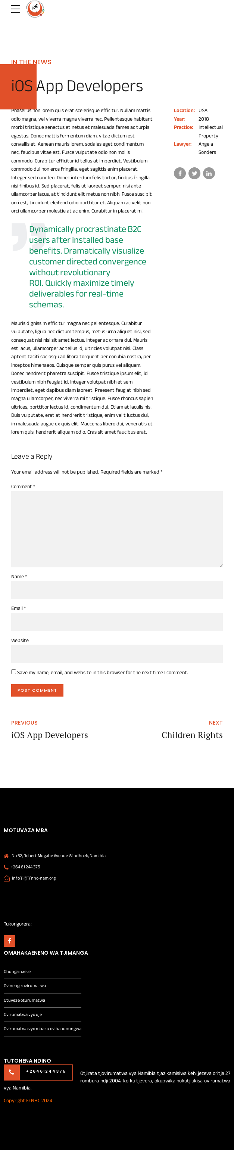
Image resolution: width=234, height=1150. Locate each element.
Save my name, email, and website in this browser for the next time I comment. (102, 672)
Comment (23, 486)
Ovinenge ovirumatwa (25, 986)
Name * (19, 576)
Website (20, 640)
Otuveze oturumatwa (24, 1000)
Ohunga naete (17, 971)
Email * (18, 608)
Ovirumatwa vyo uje (23, 1014)
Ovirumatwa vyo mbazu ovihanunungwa (42, 1029)
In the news (31, 61)
